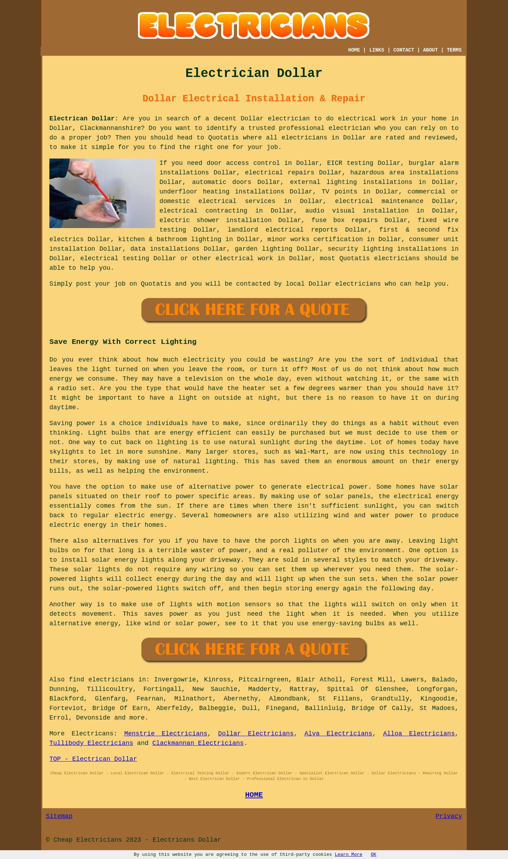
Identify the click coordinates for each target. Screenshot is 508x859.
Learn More (348, 854)
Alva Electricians (338, 733)
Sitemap (59, 816)
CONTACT (403, 50)
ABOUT (430, 50)
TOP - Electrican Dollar (93, 759)
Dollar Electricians (256, 733)
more (137, 717)
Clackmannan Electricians (198, 743)
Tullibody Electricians (91, 743)
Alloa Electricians (419, 733)
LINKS (376, 50)
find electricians (101, 679)
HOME (354, 50)
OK (373, 854)
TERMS (454, 50)
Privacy (448, 816)
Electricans (93, 733)
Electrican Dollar (82, 118)
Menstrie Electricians (165, 733)
